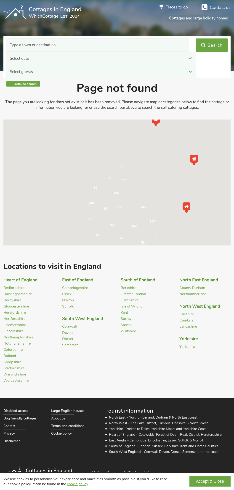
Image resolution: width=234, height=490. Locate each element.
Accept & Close (210, 481)
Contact (9, 426)
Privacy (9, 433)
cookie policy (77, 484)
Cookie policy (61, 433)
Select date (82, 45)
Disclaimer (11, 441)
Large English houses (67, 410)
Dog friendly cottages (20, 418)
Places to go (177, 7)
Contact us (220, 8)
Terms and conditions (67, 426)
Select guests (147, 45)
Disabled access (15, 410)
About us (58, 418)
